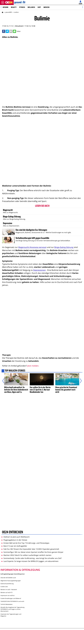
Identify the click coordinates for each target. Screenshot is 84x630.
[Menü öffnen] (2, 2)
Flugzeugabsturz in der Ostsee (14, 540)
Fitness (22, 7)
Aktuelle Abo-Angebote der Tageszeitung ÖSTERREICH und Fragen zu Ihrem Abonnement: (12, 609)
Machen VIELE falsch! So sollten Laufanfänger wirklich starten (26, 555)
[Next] (82, 7)
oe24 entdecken (12, 532)
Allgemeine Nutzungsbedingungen (11, 581)
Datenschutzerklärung (7, 583)
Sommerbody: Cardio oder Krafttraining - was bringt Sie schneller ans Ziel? (32, 558)
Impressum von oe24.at (7, 595)
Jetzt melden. (33, 365)
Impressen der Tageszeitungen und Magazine (11, 615)
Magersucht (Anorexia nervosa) (32, 247)
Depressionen (39, 270)
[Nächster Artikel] (79, 381)
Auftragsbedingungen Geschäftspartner (13, 574)
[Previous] (2, 7)
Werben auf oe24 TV (6, 592)
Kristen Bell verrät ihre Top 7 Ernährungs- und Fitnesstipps (25, 543)
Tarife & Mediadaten (7, 604)
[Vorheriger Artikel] (5, 381)
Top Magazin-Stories (15, 371)
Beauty (14, 7)
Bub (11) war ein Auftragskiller (14, 546)
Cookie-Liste (4, 586)
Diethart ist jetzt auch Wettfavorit (16, 537)
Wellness (31, 7)
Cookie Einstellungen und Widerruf (11, 598)
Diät (39, 7)
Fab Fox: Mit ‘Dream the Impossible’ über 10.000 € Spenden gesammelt (30, 549)
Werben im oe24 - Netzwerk (9, 589)
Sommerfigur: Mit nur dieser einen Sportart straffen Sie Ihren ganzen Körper (32, 552)
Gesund (5, 7)
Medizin (46, 7)
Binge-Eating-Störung (63, 247)
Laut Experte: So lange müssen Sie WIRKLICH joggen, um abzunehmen (30, 561)
